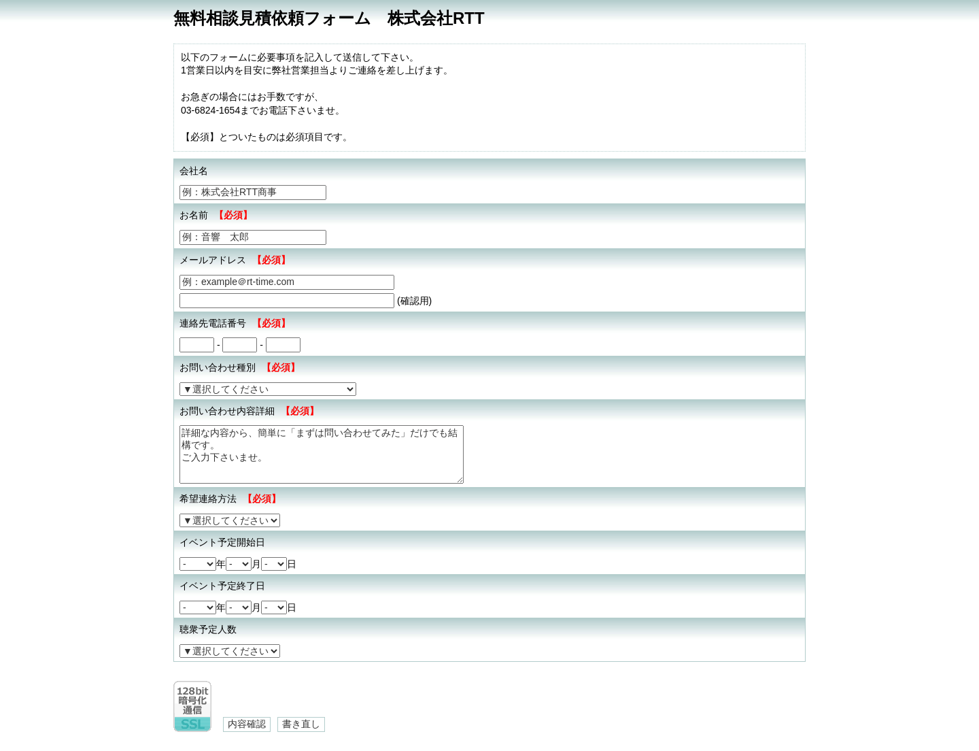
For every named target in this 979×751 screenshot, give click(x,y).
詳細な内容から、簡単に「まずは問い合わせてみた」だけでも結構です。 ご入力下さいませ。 (321, 454)
